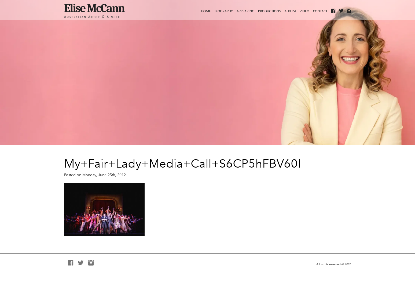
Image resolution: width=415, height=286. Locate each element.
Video (304, 11)
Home (206, 11)
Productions (269, 11)
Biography (224, 11)
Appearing (245, 11)
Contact (320, 11)
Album (290, 11)
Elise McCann (94, 8)
